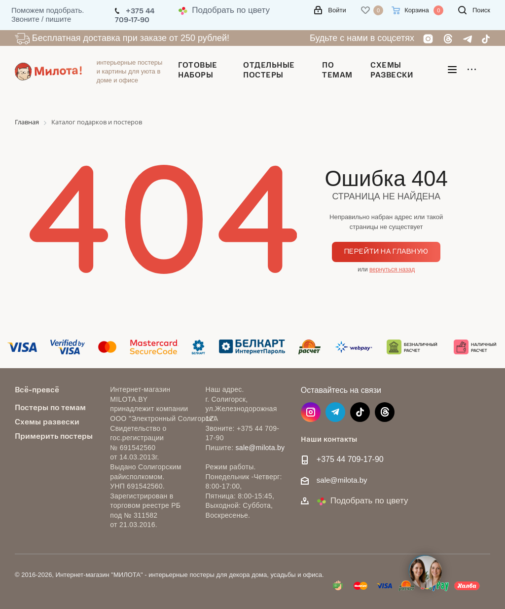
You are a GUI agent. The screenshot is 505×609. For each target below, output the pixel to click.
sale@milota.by (260, 448)
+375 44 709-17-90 (350, 459)
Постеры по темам (50, 407)
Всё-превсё (37, 389)
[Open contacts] (425, 572)
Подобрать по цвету (224, 10)
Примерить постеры (54, 435)
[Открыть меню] (452, 71)
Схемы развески (47, 421)
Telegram (335, 412)
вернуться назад (392, 269)
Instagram (311, 412)
